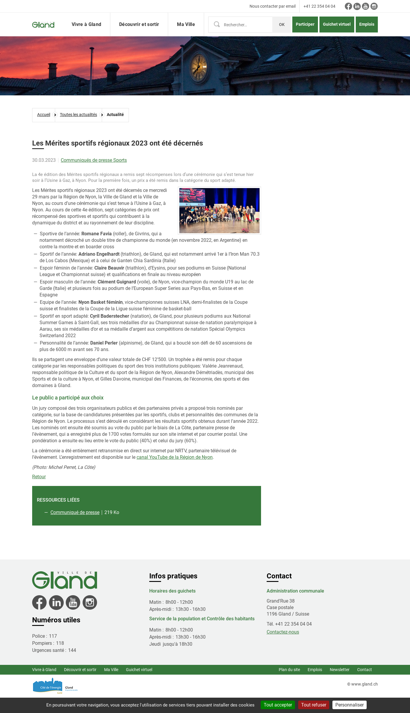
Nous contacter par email (273, 6)
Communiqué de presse (74, 528)
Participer (305, 32)
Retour (39, 492)
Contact (364, 685)
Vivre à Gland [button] (86, 32)
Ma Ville (111, 685)
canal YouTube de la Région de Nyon (175, 473)
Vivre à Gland (44, 685)
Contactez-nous (283, 648)
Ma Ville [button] (186, 32)
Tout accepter (278, 705)
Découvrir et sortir (80, 685)
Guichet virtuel (337, 32)
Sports (120, 176)
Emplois (366, 32)
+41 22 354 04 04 (319, 6)
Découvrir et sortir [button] (139, 32)
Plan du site (289, 685)
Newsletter (340, 685)
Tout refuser (313, 705)
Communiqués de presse (87, 176)
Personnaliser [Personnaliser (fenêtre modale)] (349, 705)
